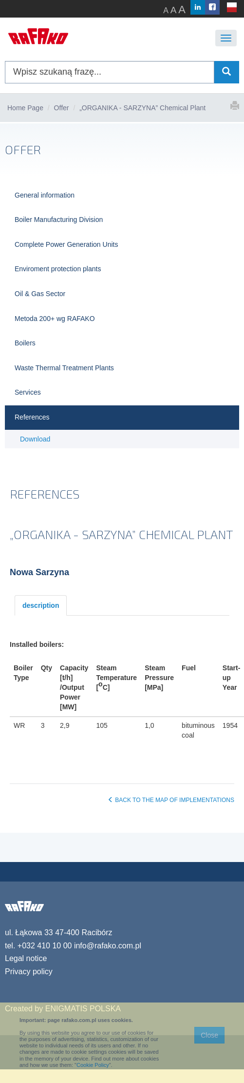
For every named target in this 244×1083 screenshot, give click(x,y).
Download (35, 439)
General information (45, 195)
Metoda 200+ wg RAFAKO (55, 318)
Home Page (25, 108)
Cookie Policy (92, 1065)
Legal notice (26, 958)
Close (209, 1035)
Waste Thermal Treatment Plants (64, 368)
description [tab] (40, 605)
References (32, 417)
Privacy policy (29, 971)
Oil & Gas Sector (40, 294)
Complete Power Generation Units (66, 244)
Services (28, 392)
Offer (61, 108)
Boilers (25, 343)
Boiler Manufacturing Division (59, 219)
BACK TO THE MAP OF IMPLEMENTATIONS (171, 800)
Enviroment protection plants (58, 269)
